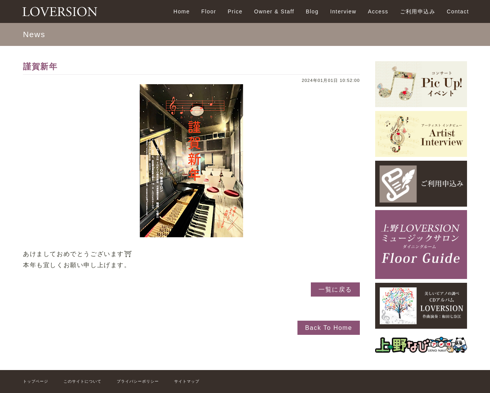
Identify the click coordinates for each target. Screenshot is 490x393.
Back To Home (328, 328)
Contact (458, 11)
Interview (343, 11)
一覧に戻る (335, 289)
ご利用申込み (417, 11)
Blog (312, 11)
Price (235, 11)
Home (181, 11)
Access (378, 11)
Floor (208, 11)
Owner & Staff (274, 11)
